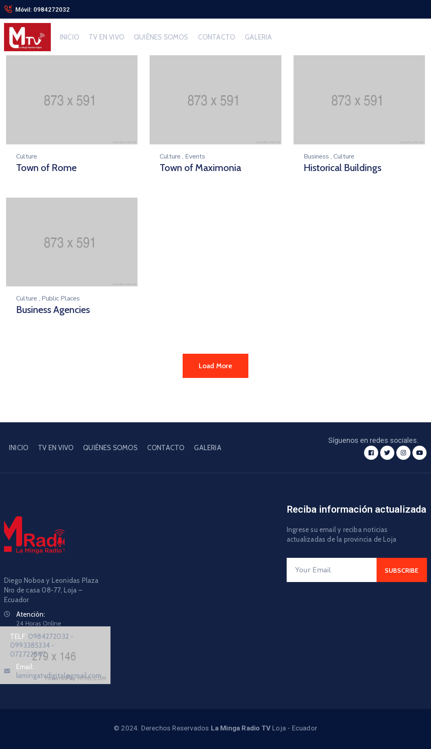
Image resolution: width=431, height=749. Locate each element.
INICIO (69, 37)
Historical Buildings (342, 167)
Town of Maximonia (200, 167)
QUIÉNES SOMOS (161, 37)
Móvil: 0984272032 (42, 9)
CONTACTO (216, 37)
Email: (58, 671)
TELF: (41, 645)
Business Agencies (53, 309)
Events (195, 156)
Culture (26, 156)
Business (316, 156)
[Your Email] (332, 570)
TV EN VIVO (106, 37)
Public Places (61, 298)
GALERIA (258, 37)
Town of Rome (46, 167)
